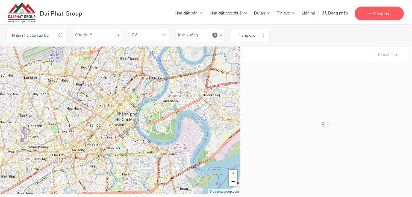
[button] (233, 174)
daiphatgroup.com (226, 191)
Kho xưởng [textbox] (197, 35)
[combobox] (97, 35)
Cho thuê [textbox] (83, 35)
